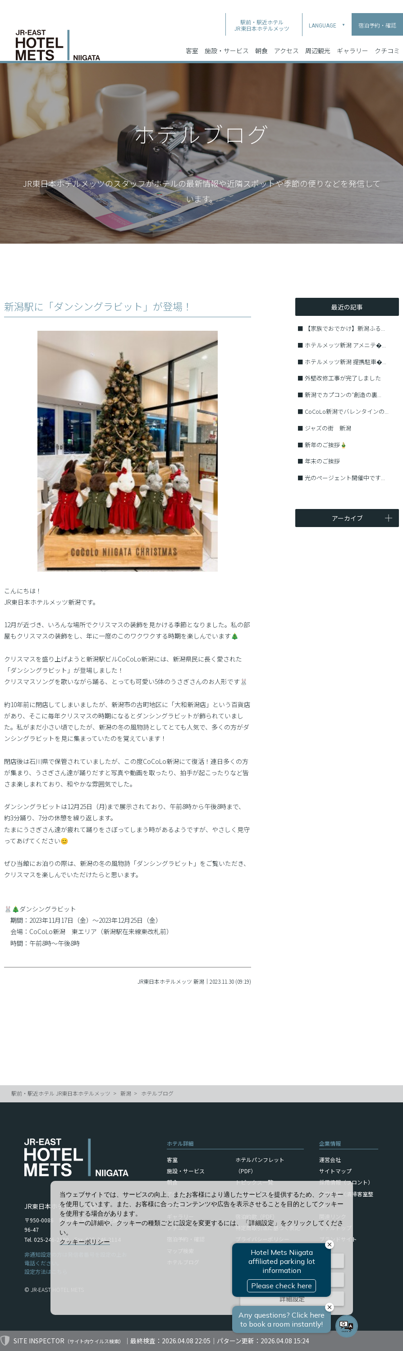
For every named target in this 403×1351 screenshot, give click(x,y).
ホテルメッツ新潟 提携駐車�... (345, 361)
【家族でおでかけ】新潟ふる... (345, 328)
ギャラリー (352, 35)
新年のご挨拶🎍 (326, 444)
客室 (192, 35)
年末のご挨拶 (322, 461)
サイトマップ (335, 1171)
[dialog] (201, 1248)
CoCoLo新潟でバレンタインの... (347, 411)
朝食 (261, 35)
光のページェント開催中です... (345, 477)
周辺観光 (317, 35)
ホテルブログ (157, 1093)
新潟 (125, 1093)
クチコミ (387, 35)
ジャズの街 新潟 (328, 428)
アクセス (286, 35)
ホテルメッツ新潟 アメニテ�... (345, 345)
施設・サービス (227, 35)
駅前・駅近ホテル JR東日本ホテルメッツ (60, 1093)
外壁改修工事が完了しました (343, 378)
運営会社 (330, 1159)
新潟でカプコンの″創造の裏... (343, 394)
